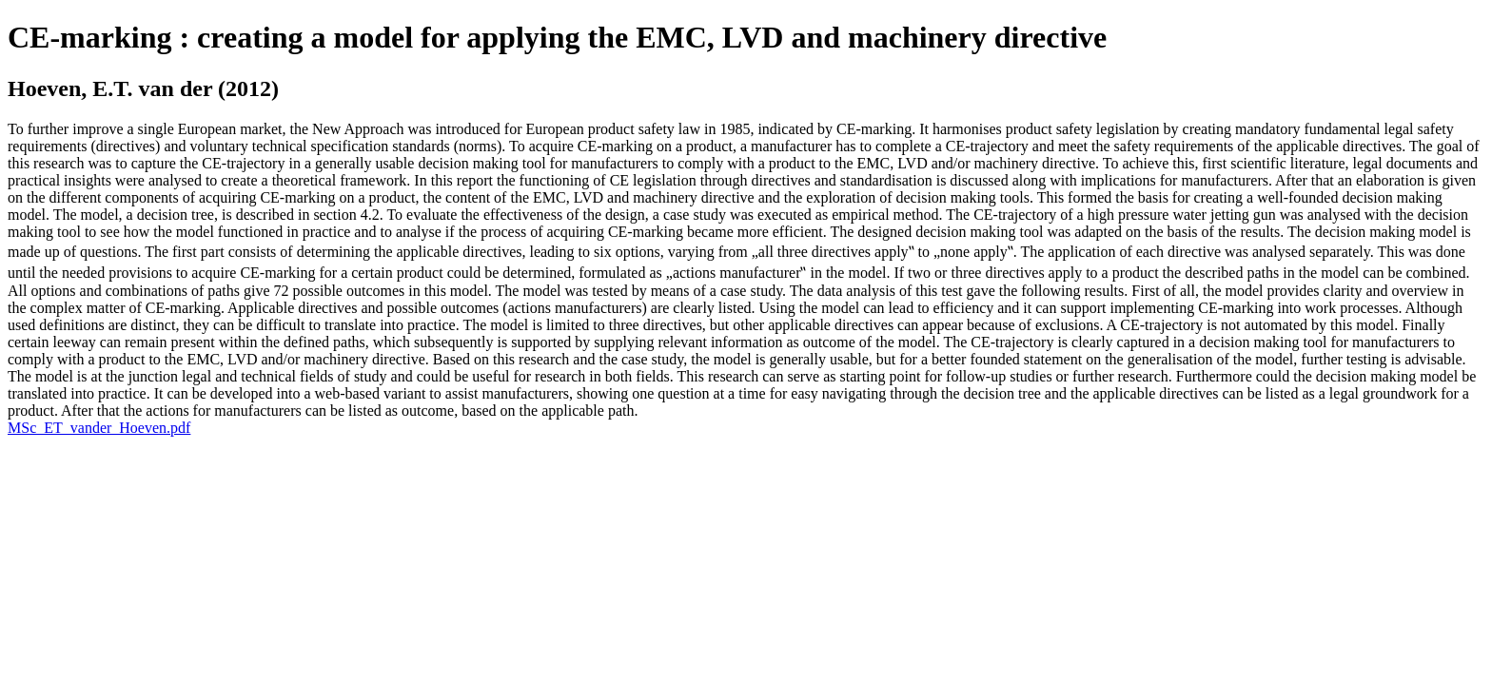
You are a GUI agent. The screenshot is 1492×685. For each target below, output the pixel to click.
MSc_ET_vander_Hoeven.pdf (99, 428)
